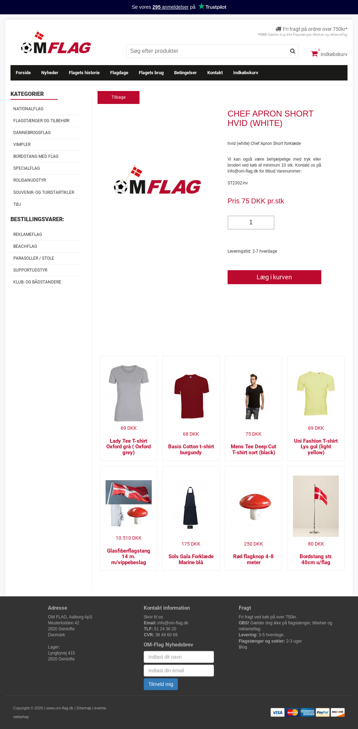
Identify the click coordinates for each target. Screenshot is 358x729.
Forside (23, 72)
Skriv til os (153, 617)
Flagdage (119, 72)
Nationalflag (28, 108)
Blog (243, 647)
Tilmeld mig (160, 684)
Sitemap (84, 708)
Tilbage (119, 97)
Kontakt (215, 72)
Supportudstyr (30, 270)
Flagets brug (151, 72)
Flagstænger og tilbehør (41, 120)
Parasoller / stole (33, 258)
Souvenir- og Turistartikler (43, 192)
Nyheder (49, 72)
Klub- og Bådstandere (37, 282)
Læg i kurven (274, 277)
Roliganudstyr (29, 180)
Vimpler (21, 144)
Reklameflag (27, 234)
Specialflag (26, 168)
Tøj (17, 204)
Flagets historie (84, 72)
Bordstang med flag (35, 156)
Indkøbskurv (329, 53)
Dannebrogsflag (32, 132)
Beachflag (25, 246)
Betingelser (185, 72)
